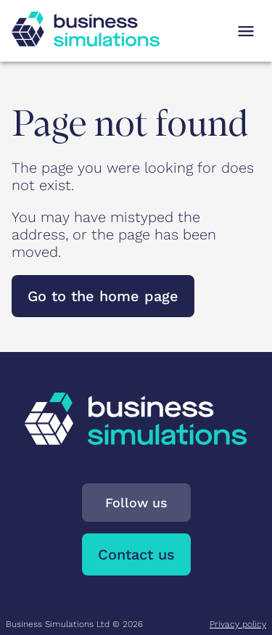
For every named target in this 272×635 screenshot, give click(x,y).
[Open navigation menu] (245, 31)
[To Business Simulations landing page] (86, 41)
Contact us (136, 554)
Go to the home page (103, 296)
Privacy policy (238, 624)
